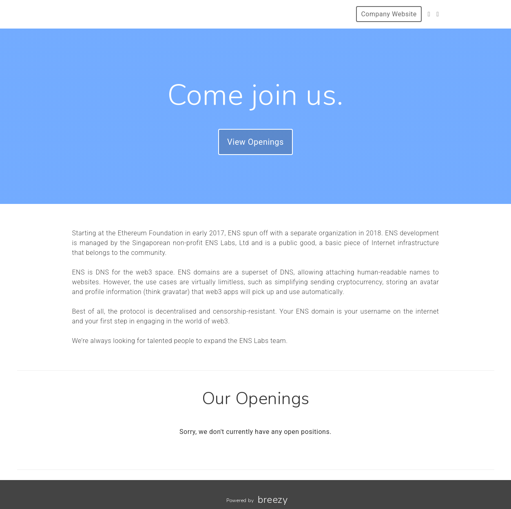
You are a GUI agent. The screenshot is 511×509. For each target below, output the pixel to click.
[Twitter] (429, 14)
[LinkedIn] (437, 14)
